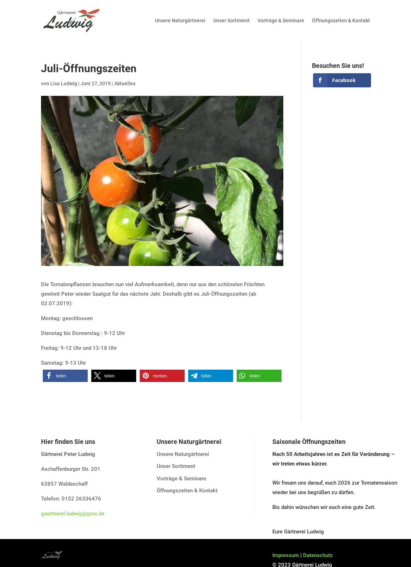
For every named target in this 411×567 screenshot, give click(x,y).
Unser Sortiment (231, 20)
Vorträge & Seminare (280, 20)
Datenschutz (318, 555)
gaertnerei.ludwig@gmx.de (72, 513)
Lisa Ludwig (63, 83)
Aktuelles (124, 83)
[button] (65, 376)
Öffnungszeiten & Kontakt (341, 20)
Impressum (285, 555)
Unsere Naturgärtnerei (180, 20)
